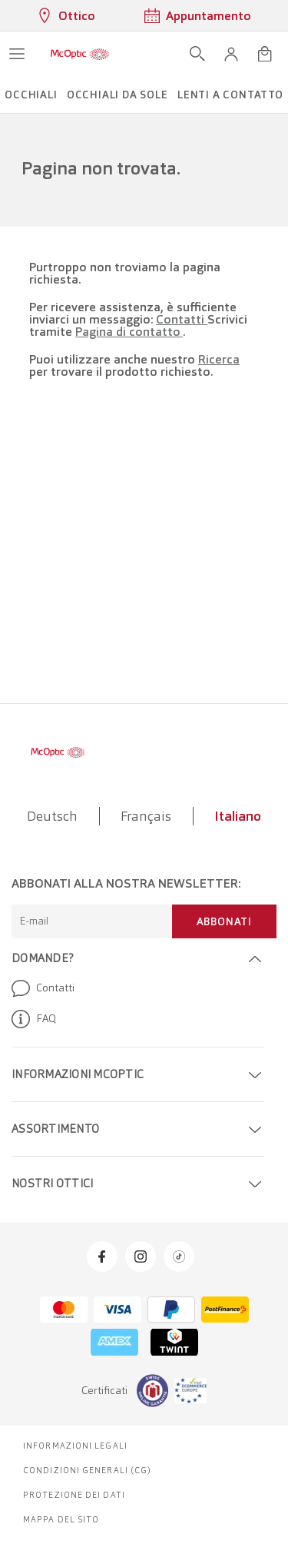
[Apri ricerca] (197, 54)
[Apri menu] (17, 54)
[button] (231, 54)
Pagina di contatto (129, 332)
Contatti (181, 319)
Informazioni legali (75, 1445)
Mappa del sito (61, 1519)
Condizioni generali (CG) (87, 1470)
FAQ (34, 1019)
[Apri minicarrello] (265, 54)
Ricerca (219, 359)
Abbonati (224, 921)
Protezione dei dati (74, 1494)
